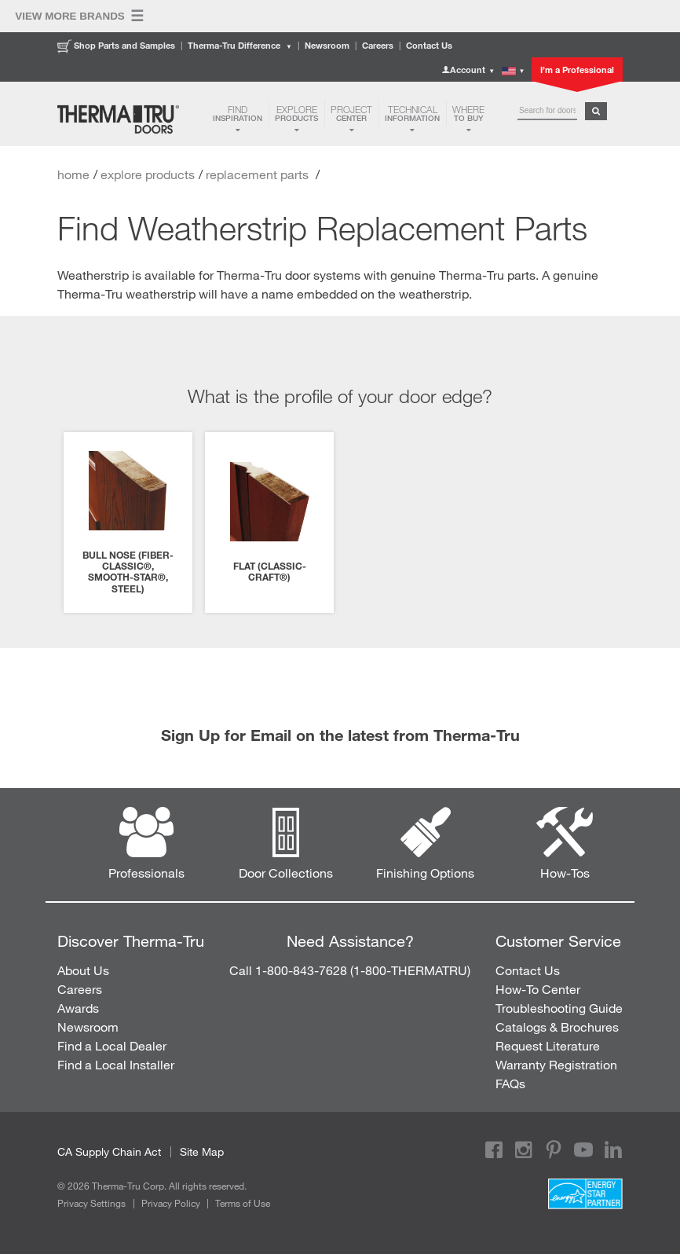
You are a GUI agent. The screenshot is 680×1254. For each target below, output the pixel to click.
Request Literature (547, 1045)
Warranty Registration (556, 1064)
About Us (83, 969)
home (73, 174)
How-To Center (537, 988)
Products (296, 113)
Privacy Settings (91, 1203)
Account (468, 69)
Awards (78, 1007)
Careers (377, 44)
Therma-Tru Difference (240, 44)
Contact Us (429, 44)
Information (412, 113)
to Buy (468, 113)
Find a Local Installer (115, 1064)
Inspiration (237, 113)
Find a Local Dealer (111, 1045)
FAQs (510, 1083)
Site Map (202, 1151)
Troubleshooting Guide (559, 1007)
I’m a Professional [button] (577, 69)
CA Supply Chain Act (109, 1151)
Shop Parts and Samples (116, 44)
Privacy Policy (170, 1203)
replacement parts (259, 174)
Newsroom (327, 44)
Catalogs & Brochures (557, 1026)
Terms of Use (242, 1203)
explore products (148, 174)
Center (351, 113)
